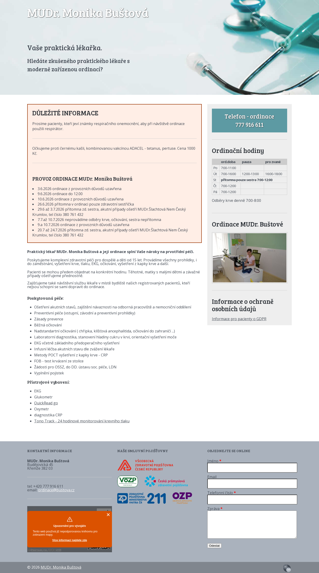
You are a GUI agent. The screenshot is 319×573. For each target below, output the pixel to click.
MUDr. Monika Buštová (87, 12)
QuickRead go (46, 403)
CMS (288, 569)
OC (285, 566)
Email (212, 476)
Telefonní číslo (221, 492)
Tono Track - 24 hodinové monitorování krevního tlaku (81, 421)
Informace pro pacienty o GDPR (239, 318)
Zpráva (215, 508)
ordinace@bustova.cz (56, 489)
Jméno (214, 460)
